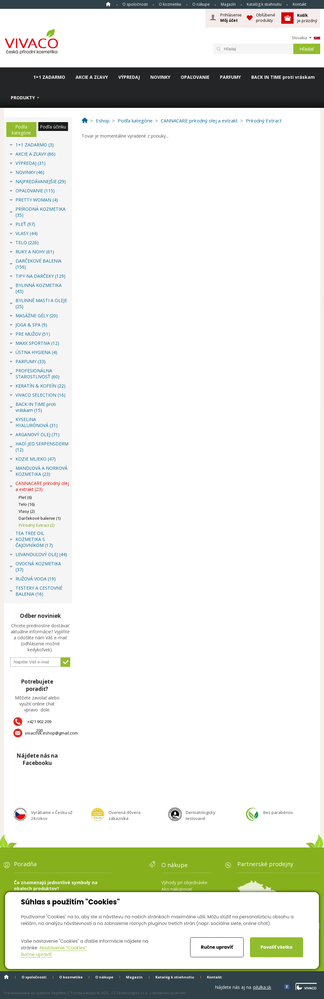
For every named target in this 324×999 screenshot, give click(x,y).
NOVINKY (160, 77)
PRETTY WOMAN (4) (37, 200)
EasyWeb (58, 992)
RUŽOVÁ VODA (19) (36, 579)
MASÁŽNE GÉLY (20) (37, 316)
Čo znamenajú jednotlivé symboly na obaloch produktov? (55, 885)
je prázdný (307, 18)
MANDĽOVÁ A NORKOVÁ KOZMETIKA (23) (41, 471)
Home (108, 4)
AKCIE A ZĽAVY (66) (35, 154)
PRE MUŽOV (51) (33, 334)
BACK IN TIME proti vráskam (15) (36, 407)
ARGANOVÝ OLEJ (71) (37, 434)
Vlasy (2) (26, 511)
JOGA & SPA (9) (31, 325)
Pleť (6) (25, 497)
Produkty (23, 98)
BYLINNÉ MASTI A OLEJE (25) (41, 303)
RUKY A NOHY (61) (35, 252)
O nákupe (201, 4)
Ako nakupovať (176, 889)
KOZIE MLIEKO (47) (36, 459)
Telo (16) (26, 504)
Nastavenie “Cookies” (63, 948)
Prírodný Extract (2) (36, 525)
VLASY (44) (27, 233)
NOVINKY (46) (30, 172)
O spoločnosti (135, 4)
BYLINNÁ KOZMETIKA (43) (39, 288)
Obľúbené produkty (265, 17)
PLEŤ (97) (25, 224)
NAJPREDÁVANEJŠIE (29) (41, 181)
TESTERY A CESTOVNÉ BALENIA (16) (39, 591)
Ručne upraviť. (37, 954)
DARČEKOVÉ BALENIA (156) (38, 264)
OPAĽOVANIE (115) (35, 191)
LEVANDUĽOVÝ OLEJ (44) (41, 554)
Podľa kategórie (21, 130)
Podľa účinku (53, 127)
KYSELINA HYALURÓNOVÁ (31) (37, 422)
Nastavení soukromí (169, 992)
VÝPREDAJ (129, 77)
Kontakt (299, 4)
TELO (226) (27, 242)
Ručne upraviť (217, 947)
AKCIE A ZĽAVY (92, 77)
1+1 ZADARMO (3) (35, 145)
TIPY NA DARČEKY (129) (40, 276)
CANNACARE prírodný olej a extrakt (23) (42, 486)
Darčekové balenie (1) (39, 518)
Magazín (228, 4)
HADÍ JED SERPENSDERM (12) (42, 447)
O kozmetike (170, 4)
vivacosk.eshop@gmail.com (51, 733)
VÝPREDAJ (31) (31, 163)
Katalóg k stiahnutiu (264, 4)
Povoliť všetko (276, 947)
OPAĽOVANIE (195, 77)
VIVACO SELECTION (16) (40, 395)
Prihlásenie (231, 17)
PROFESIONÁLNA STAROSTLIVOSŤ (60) (37, 374)
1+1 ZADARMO (49, 77)
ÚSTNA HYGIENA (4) (36, 352)
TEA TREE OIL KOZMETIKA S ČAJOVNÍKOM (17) (34, 539)
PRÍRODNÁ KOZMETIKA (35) (40, 212)
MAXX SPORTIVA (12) (37, 343)
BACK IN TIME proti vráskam (283, 77)
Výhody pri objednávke (184, 882)
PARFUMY (230, 77)
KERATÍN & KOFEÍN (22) (40, 386)
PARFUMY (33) (31, 361)
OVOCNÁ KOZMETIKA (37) (38, 567)
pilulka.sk (262, 987)
